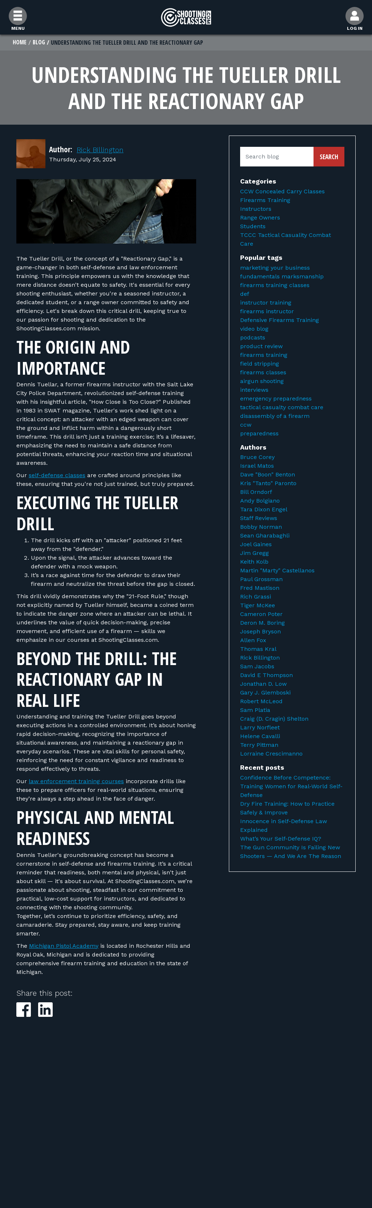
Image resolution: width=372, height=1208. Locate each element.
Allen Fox (253, 640)
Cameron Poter (261, 614)
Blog (39, 43)
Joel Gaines (256, 544)
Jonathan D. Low (263, 684)
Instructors (255, 209)
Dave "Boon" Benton (267, 475)
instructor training (265, 302)
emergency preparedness (276, 398)
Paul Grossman (261, 579)
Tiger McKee (257, 606)
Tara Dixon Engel (263, 510)
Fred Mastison (259, 588)
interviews (254, 390)
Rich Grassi (255, 597)
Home (20, 43)
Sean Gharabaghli (265, 536)
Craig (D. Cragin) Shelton (274, 719)
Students (253, 227)
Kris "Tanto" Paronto (268, 483)
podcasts (252, 337)
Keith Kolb (254, 562)
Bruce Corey (257, 457)
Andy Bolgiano (260, 501)
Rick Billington (102, 149)
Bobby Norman (261, 527)
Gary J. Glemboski (265, 693)
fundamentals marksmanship (282, 276)
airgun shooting (262, 381)
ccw (245, 425)
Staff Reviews (258, 518)
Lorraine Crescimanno (271, 754)
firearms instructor (267, 311)
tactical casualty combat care (281, 407)
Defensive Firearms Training (279, 320)
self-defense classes (57, 475)
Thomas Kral (258, 649)
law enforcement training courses (76, 781)
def (244, 294)
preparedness (259, 433)
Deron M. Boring (262, 623)
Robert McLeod (261, 701)
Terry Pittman (259, 745)
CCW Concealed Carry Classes (282, 192)
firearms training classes (275, 285)
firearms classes (263, 372)
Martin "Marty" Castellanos (277, 571)
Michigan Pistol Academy (63, 946)
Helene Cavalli (260, 736)
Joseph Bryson (260, 632)
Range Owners (260, 218)
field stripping (259, 364)
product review (261, 346)
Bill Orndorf (256, 492)
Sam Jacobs (257, 667)
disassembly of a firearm (275, 416)
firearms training (263, 355)
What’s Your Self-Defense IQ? (280, 838)
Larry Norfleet (260, 728)
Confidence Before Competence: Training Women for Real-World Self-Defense (291, 786)
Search (329, 157)
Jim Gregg (254, 553)
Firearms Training (265, 200)
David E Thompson (266, 675)
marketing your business (275, 268)
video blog (254, 329)
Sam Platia (255, 710)
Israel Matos (257, 466)
